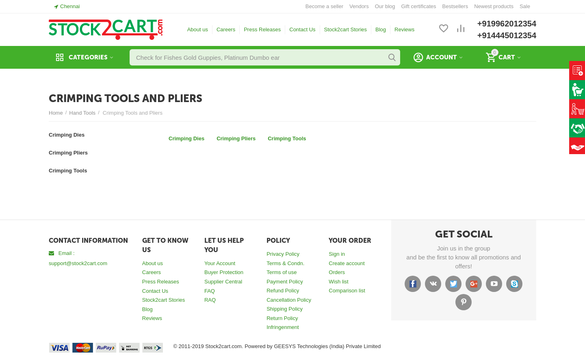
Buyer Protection (223, 272)
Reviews (404, 29)
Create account (346, 263)
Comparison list (347, 290)
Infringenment (282, 327)
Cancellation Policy (288, 300)
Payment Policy (284, 282)
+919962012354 (506, 23)
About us (197, 29)
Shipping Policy (284, 309)
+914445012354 (506, 35)
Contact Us (302, 29)
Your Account (219, 263)
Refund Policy (282, 290)
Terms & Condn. (285, 263)
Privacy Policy (282, 254)
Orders (337, 272)
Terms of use (281, 272)
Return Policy (282, 318)
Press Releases (262, 29)
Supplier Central (223, 282)
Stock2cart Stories (345, 29)
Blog (380, 29)
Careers (226, 29)
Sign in (337, 254)
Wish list (338, 282)
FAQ (209, 291)
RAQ (210, 300)
